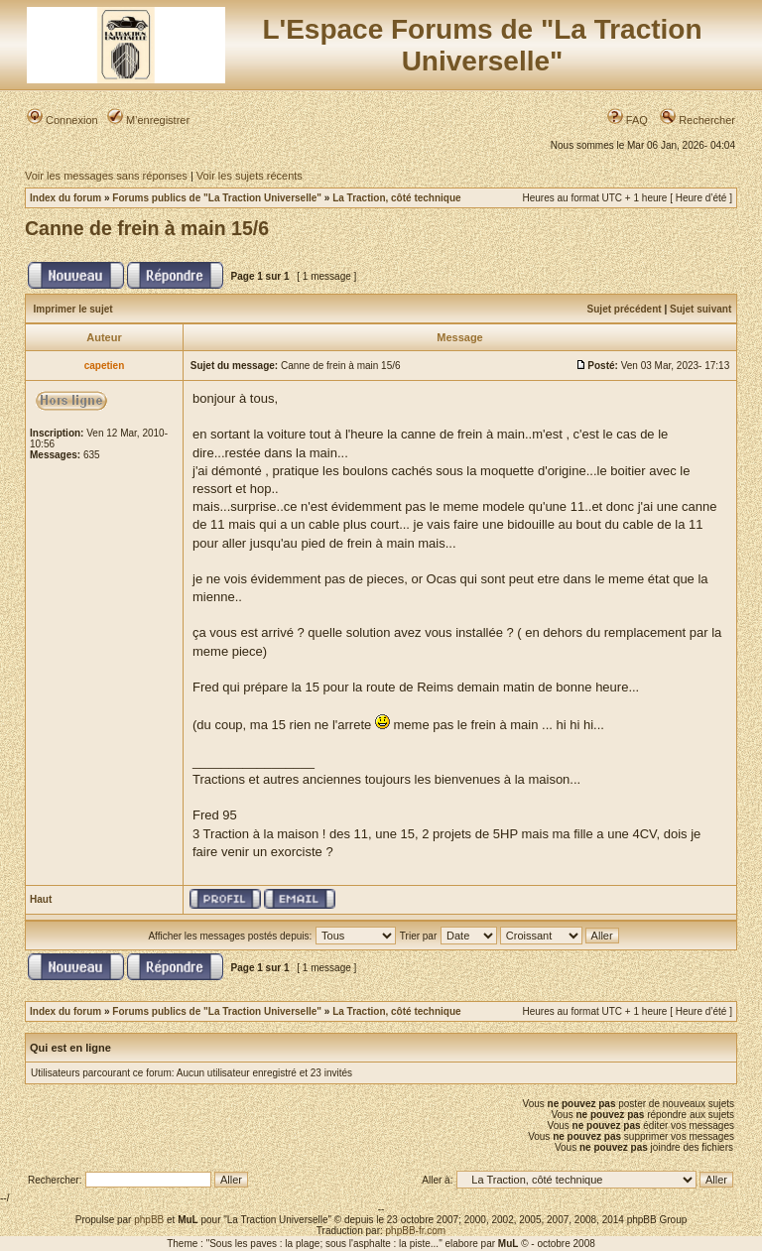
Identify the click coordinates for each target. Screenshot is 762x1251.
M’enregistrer (148, 120)
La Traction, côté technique (396, 197)
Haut (41, 899)
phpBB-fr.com (416, 1230)
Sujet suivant (700, 309)
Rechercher (697, 120)
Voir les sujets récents (249, 176)
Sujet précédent (624, 309)
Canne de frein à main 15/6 (147, 228)
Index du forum (65, 197)
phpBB (149, 1219)
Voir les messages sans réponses (106, 176)
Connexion (62, 120)
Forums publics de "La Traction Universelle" (216, 197)
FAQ (627, 120)
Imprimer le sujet (73, 309)
